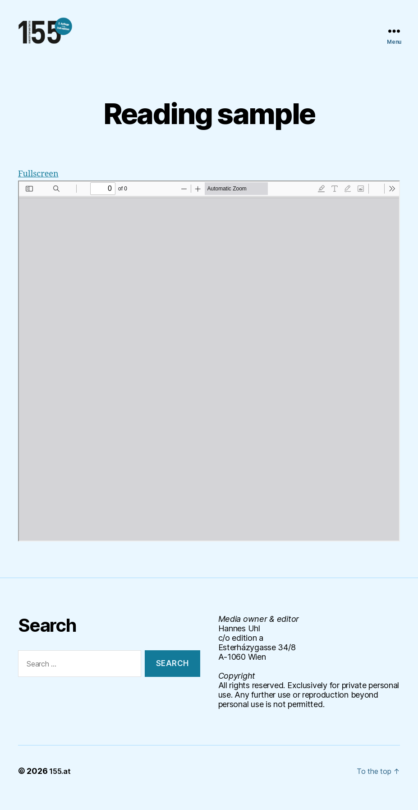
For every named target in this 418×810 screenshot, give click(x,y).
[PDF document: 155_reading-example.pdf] (209, 374)
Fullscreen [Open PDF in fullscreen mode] (41, 187)
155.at (61, 784)
